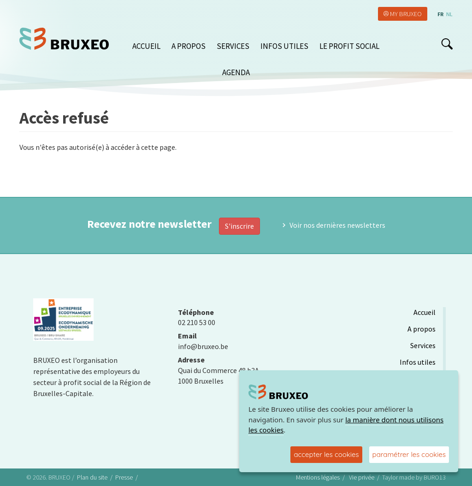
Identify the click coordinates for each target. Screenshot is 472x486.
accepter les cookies (326, 454)
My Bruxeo (406, 14)
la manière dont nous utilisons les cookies (345, 425)
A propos (188, 46)
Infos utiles (284, 46)
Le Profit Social (349, 46)
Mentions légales (318, 477)
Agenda (236, 72)
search (447, 44)
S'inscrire (239, 226)
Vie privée (361, 477)
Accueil (146, 46)
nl (449, 14)
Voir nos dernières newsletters (337, 225)
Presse (124, 477)
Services (233, 46)
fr (440, 14)
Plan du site (92, 477)
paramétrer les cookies (409, 454)
